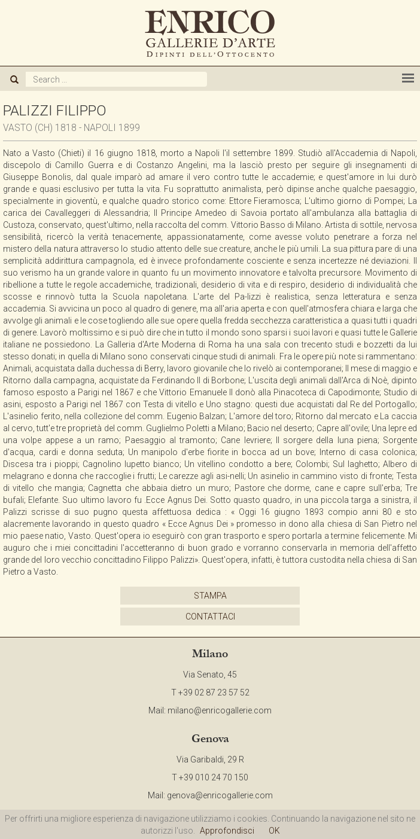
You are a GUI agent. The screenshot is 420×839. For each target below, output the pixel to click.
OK (274, 830)
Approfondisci (227, 830)
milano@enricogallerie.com (220, 710)
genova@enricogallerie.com (220, 795)
